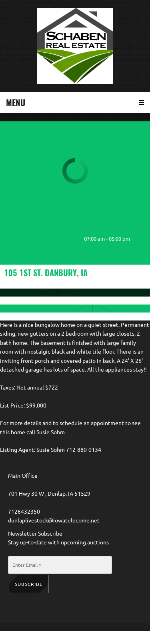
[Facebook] (60, 239)
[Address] (44, 239)
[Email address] (28, 239)
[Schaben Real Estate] (75, 46)
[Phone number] (12, 239)
